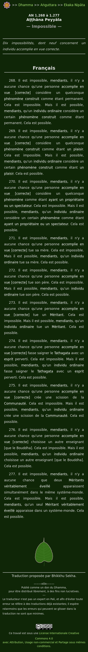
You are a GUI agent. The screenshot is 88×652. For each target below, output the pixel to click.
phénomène (13, 200)
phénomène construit (21, 99)
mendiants (58, 80)
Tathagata (62, 353)
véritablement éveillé (27, 486)
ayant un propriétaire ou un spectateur (36, 224)
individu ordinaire (48, 111)
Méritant (56, 315)
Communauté (15, 403)
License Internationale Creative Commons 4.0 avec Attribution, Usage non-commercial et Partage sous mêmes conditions (44, 640)
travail (17, 633)
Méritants (76, 480)
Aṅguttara (48, 5)
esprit (8, 359)
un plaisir (75, 149)
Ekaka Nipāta (74, 5)
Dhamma (26, 5)
